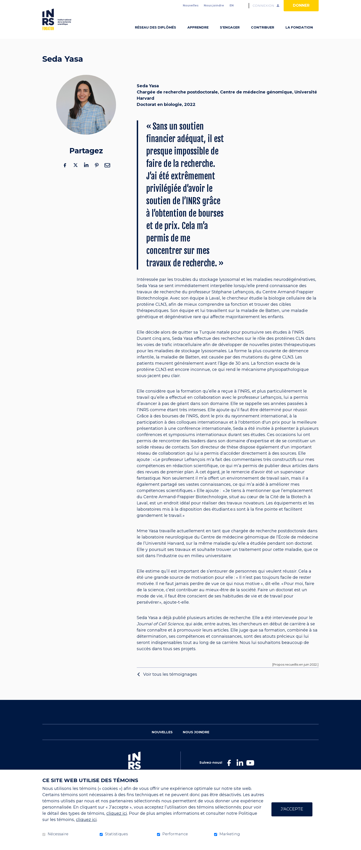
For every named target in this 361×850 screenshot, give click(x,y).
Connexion (263, 5)
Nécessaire (58, 834)
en (232, 5)
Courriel (107, 172)
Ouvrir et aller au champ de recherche (243, 5)
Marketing (229, 834)
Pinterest (96, 172)
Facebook (64, 172)
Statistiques (116, 834)
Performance (175, 834)
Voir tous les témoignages (170, 681)
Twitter (75, 172)
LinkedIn (86, 172)
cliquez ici (116, 813)
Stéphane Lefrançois (233, 299)
